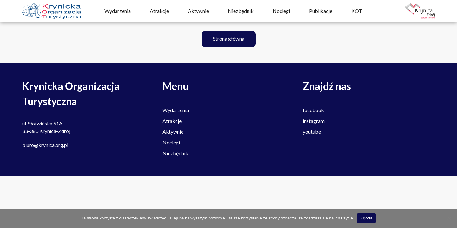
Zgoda (366, 218)
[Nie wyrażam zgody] (449, 218)
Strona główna (228, 38)
